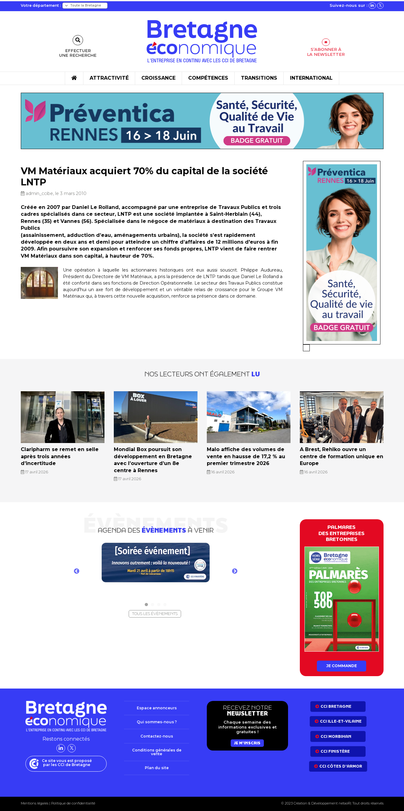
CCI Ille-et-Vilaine (341, 718)
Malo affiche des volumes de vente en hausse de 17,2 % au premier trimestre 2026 (248, 455)
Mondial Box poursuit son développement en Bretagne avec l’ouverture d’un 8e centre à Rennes (155, 458)
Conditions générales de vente (156, 750)
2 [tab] (152, 601)
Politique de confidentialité (72, 802)
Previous (76, 568)
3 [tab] (159, 601)
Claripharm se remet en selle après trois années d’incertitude (62, 452)
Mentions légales (34, 802)
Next (235, 568)
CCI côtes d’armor (340, 763)
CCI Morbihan (336, 733)
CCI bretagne (336, 703)
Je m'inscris (247, 740)
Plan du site (157, 766)
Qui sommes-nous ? (157, 719)
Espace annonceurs (156, 705)
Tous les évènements (155, 610)
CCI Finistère (335, 748)
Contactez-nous (156, 734)
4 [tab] (165, 601)
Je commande (341, 663)
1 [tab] (146, 601)
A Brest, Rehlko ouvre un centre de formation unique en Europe (342, 452)
